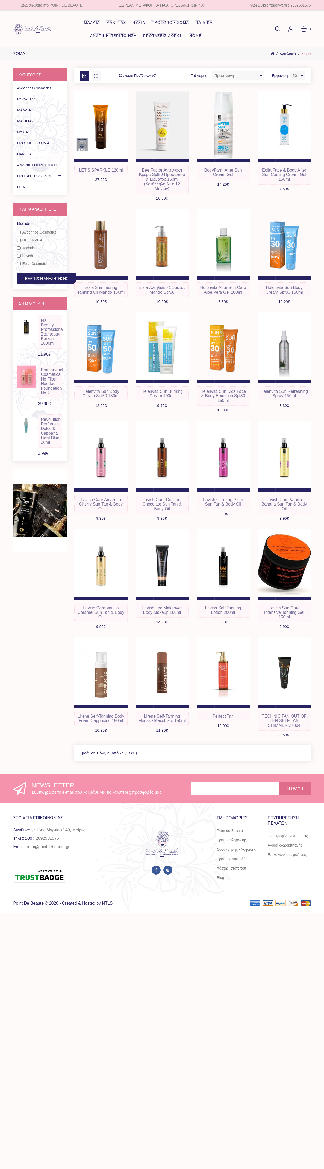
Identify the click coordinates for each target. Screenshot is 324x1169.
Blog (220, 884)
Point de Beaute (230, 837)
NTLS (107, 909)
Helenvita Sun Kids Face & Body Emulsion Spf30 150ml (223, 399)
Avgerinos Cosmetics (34, 88)
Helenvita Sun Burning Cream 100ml (162, 396)
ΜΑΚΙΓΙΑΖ (116, 22)
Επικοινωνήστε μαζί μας (287, 861)
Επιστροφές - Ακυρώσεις (288, 842)
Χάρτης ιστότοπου (231, 875)
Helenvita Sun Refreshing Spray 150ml (284, 396)
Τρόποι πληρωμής (232, 846)
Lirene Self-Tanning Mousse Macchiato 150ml (162, 724)
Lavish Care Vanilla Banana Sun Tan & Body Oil (284, 508)
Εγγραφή (294, 795)
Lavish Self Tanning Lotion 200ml (223, 615)
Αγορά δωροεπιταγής (285, 852)
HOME (195, 35)
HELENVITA (30, 240)
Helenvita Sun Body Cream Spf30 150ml (284, 292)
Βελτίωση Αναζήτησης (46, 278)
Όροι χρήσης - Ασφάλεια (236, 856)
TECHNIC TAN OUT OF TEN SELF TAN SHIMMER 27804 (284, 727)
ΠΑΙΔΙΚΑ (204, 22)
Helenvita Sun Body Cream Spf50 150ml (100, 396)
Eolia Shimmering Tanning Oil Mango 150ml (101, 292)
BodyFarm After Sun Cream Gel (223, 173)
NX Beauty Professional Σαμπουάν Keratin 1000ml (52, 331)
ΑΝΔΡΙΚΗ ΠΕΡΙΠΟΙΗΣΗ (113, 35)
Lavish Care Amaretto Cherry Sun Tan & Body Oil (101, 508)
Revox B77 (26, 99)
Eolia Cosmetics (33, 264)
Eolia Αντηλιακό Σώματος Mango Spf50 (162, 292)
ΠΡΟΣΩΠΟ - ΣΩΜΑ (170, 22)
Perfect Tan (223, 722)
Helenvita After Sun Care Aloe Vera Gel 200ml (223, 292)
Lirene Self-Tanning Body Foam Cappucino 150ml (101, 724)
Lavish (25, 256)
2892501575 (47, 845)
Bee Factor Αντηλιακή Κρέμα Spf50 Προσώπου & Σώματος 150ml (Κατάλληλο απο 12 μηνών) (162, 180)
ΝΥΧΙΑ (138, 22)
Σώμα (306, 54)
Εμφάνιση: (280, 75)
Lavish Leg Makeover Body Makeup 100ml (162, 615)
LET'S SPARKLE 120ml (101, 171)
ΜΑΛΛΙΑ (92, 22)
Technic (26, 248)
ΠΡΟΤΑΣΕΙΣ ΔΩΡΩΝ (163, 35)
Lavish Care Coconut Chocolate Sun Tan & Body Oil (161, 508)
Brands (24, 223)
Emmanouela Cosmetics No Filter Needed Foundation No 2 (52, 381)
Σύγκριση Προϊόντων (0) (138, 75)
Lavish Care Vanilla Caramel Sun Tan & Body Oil (101, 617)
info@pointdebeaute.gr (48, 853)
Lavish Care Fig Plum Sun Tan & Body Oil (223, 505)
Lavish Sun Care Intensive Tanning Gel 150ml (284, 617)
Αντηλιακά (288, 54)
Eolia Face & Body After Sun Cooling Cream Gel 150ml (284, 176)
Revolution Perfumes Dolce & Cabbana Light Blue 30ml (51, 431)
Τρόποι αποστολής (232, 865)
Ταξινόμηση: (200, 75)
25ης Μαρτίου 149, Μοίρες (60, 836)
